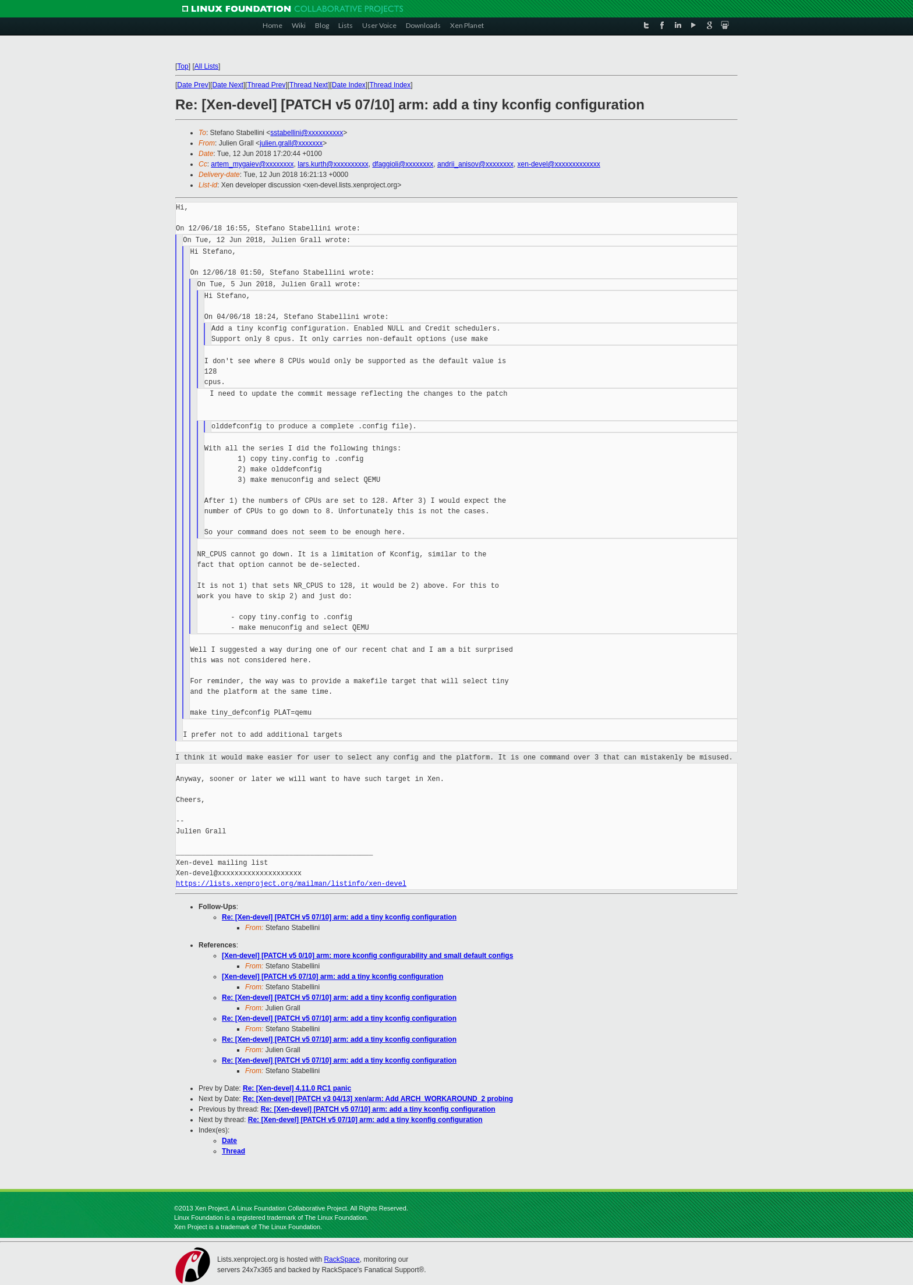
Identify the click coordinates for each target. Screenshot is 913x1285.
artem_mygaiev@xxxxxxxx (252, 164)
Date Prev (192, 85)
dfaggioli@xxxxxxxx (402, 164)
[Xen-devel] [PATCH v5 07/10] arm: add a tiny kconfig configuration (332, 976)
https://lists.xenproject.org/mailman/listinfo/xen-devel (291, 884)
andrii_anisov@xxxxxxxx (475, 164)
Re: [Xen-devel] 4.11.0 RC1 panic (297, 1088)
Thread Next (308, 85)
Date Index (349, 85)
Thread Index (390, 85)
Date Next (227, 85)
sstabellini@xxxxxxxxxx (306, 133)
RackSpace (341, 1259)
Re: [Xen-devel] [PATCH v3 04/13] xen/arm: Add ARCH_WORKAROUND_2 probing (378, 1099)
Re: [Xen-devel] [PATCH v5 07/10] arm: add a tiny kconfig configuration (339, 917)
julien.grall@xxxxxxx (291, 143)
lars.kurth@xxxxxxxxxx (333, 164)
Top (182, 66)
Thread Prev (266, 85)
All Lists (206, 66)
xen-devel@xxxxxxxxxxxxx (559, 164)
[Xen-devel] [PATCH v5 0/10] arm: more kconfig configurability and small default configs (367, 956)
